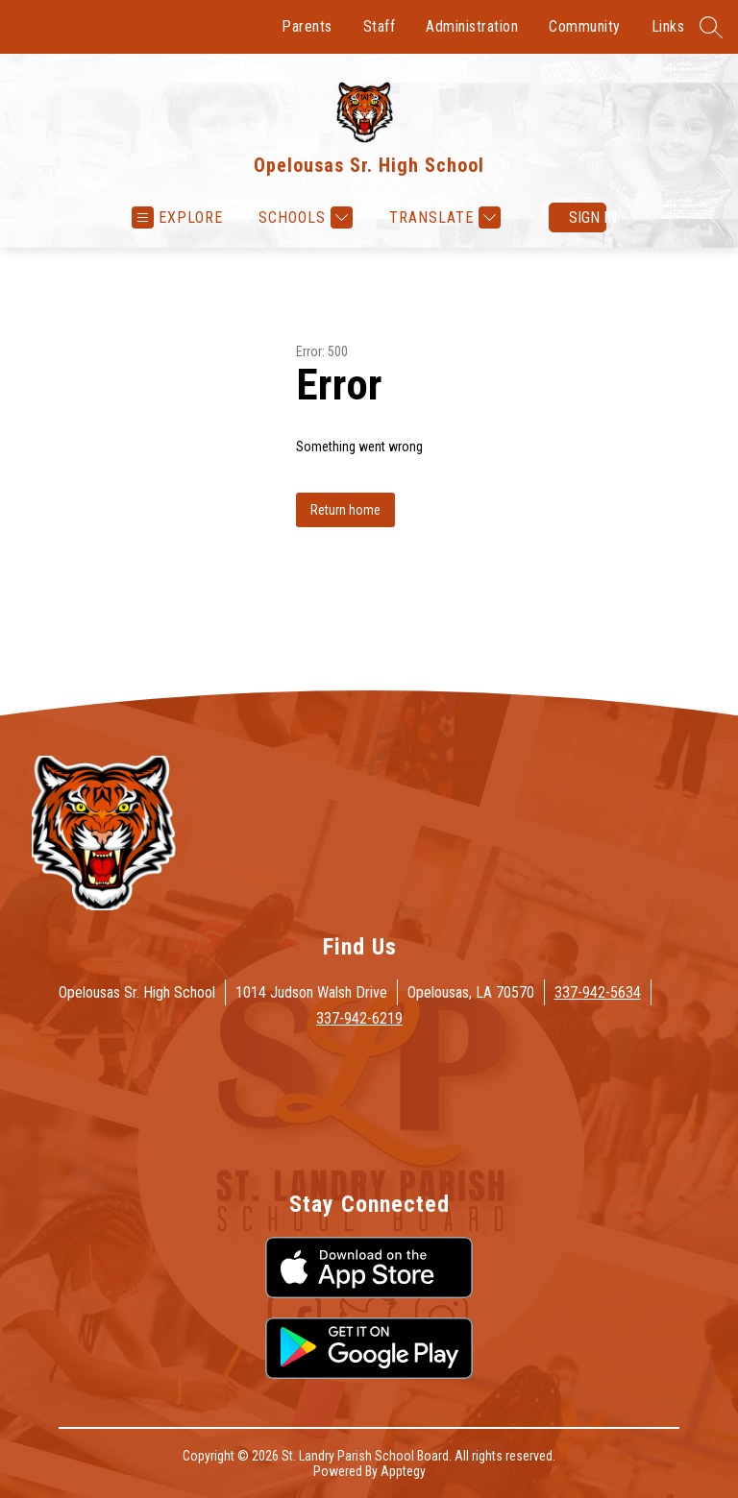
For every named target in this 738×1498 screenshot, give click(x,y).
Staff (379, 26)
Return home (345, 510)
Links (668, 26)
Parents (307, 26)
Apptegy (403, 1471)
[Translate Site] (442, 217)
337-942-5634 (597, 992)
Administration (472, 26)
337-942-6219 (359, 1018)
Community (585, 26)
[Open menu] (177, 217)
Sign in (587, 217)
